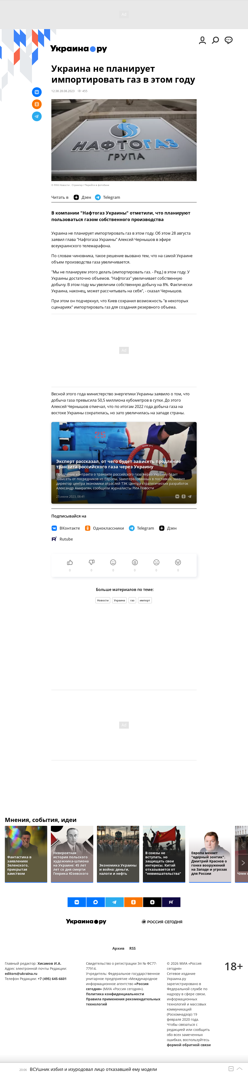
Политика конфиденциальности (115, 994)
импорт (145, 600)
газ (132, 600)
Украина (119, 600)
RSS (132, 948)
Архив (118, 948)
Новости (102, 600)
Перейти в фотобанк (97, 185)
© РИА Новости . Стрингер (67, 185)
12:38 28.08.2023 (63, 91)
